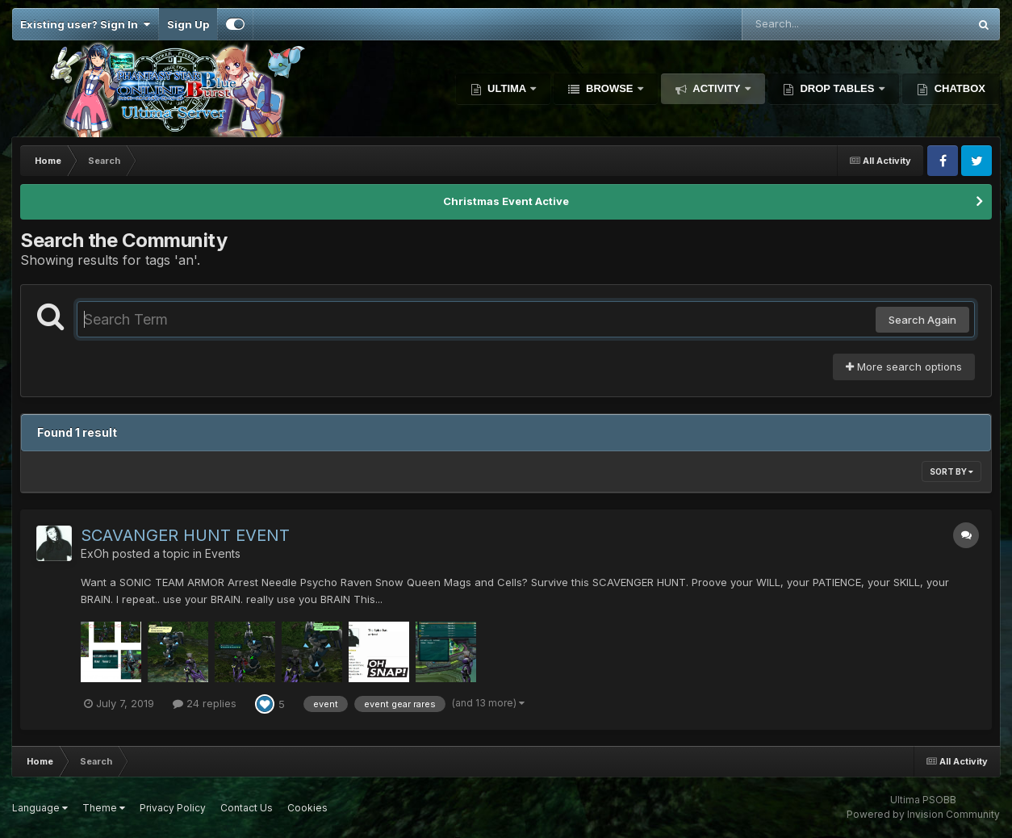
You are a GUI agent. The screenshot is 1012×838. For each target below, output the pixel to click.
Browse (609, 88)
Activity (716, 88)
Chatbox (958, 88)
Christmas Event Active (506, 201)
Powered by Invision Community (923, 814)
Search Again (922, 319)
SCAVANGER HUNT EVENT (185, 535)
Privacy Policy (173, 808)
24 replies (204, 703)
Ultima (507, 88)
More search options (904, 366)
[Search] (811, 24)
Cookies (307, 808)
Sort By (951, 471)
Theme (103, 808)
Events (222, 553)
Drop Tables (837, 88)
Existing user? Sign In (85, 24)
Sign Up (188, 24)
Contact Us (246, 808)
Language (40, 808)
